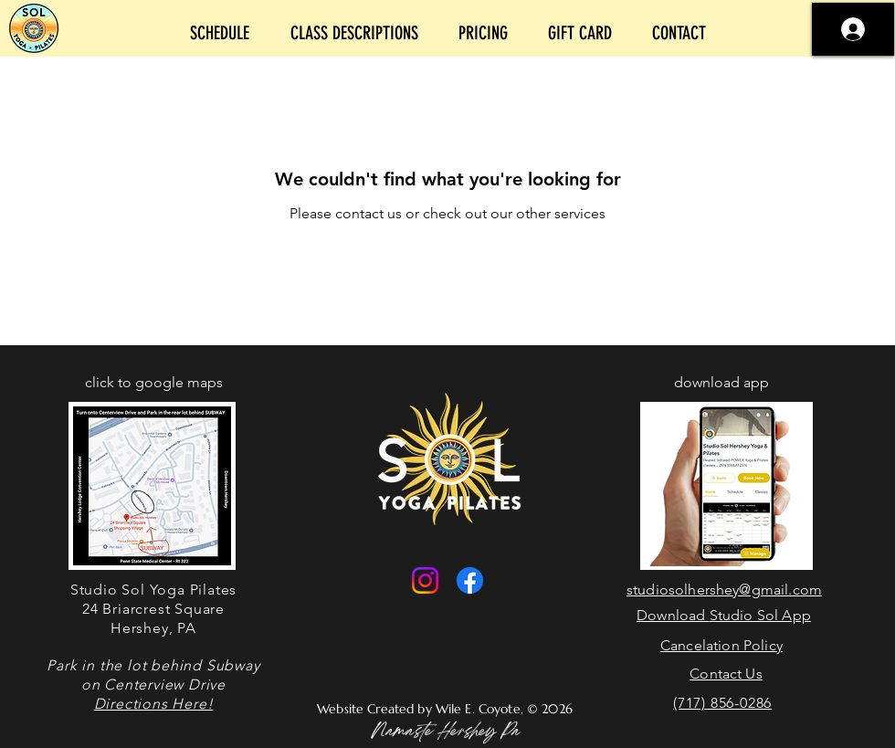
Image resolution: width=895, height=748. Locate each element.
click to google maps (153, 382)
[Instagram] (425, 580)
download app (721, 382)
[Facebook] (470, 580)
